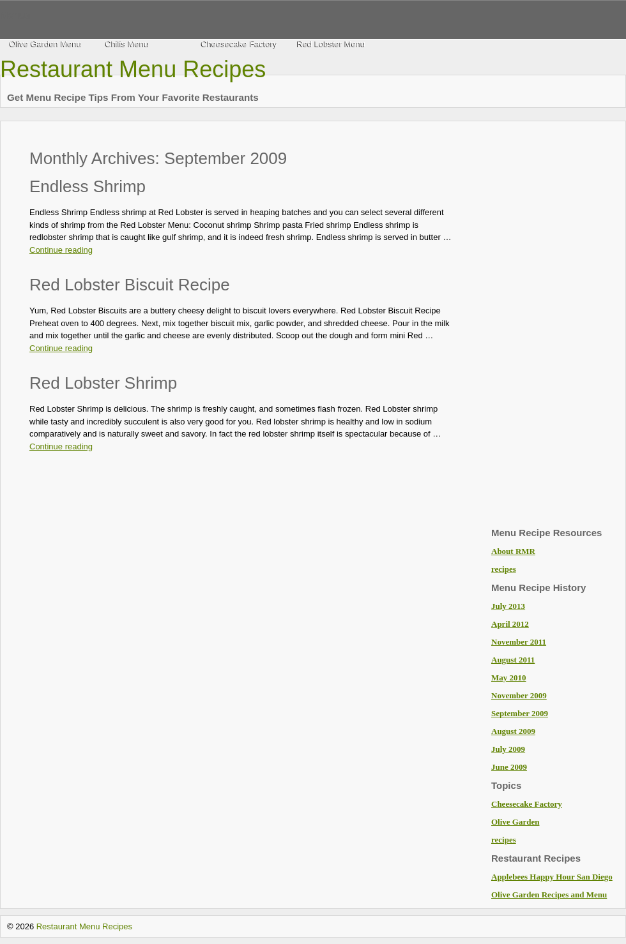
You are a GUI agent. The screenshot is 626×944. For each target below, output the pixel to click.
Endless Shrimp (87, 186)
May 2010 (508, 677)
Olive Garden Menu (46, 44)
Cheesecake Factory (239, 44)
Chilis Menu (127, 44)
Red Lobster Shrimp (103, 383)
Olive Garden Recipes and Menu (549, 894)
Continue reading (61, 250)
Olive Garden (515, 822)
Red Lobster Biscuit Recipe (129, 284)
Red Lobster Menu (331, 44)
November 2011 (518, 642)
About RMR (513, 551)
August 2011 (513, 659)
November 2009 (519, 695)
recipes (503, 569)
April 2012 (510, 624)
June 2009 (509, 767)
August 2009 (513, 731)
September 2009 (519, 713)
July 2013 (508, 606)
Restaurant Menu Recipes (133, 69)
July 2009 (508, 749)
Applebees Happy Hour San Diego (552, 876)
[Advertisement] (542, 325)
